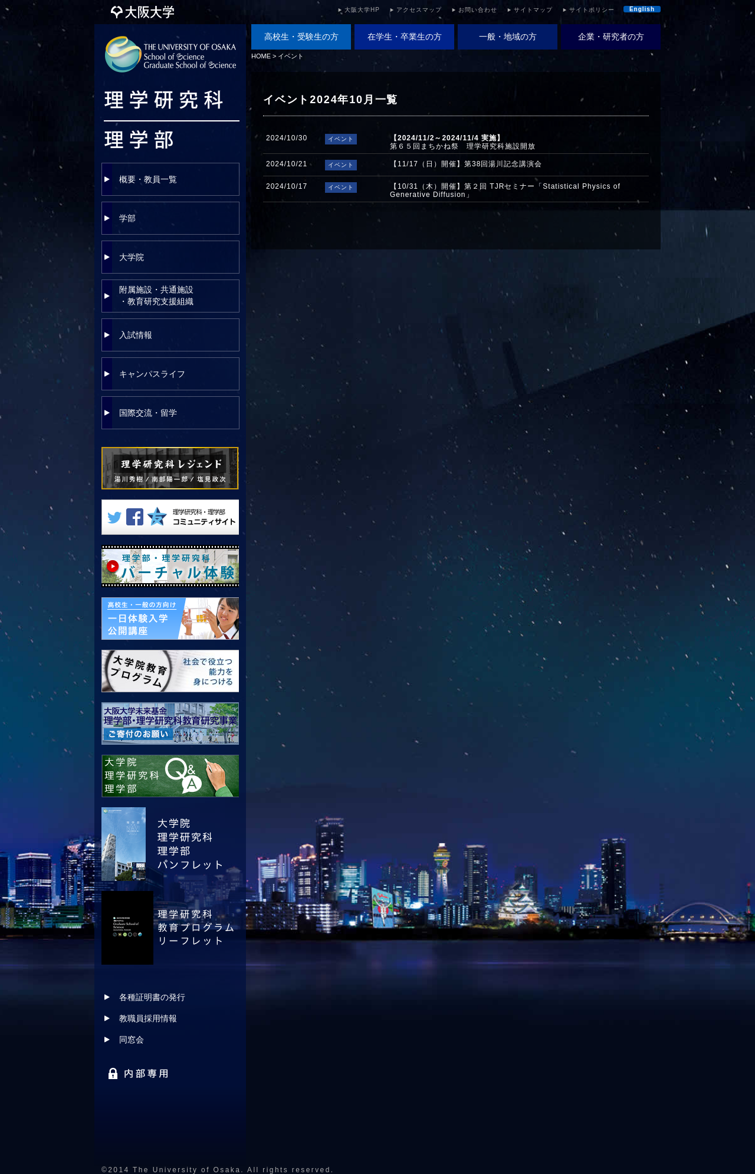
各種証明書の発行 (152, 997)
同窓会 (131, 1039)
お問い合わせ (477, 9)
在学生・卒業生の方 (404, 36)
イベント (291, 56)
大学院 (131, 257)
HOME (261, 56)
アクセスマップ (419, 9)
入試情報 (135, 335)
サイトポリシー (592, 9)
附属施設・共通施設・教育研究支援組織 (156, 295)
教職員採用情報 (148, 1018)
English (642, 9)
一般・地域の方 (508, 36)
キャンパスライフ (152, 374)
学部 (127, 218)
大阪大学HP (362, 9)
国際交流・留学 (148, 412)
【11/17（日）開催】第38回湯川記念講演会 (466, 164)
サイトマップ (533, 9)
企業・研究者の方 (611, 36)
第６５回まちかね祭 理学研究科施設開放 (463, 142)
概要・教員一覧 (148, 179)
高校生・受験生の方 (301, 36)
